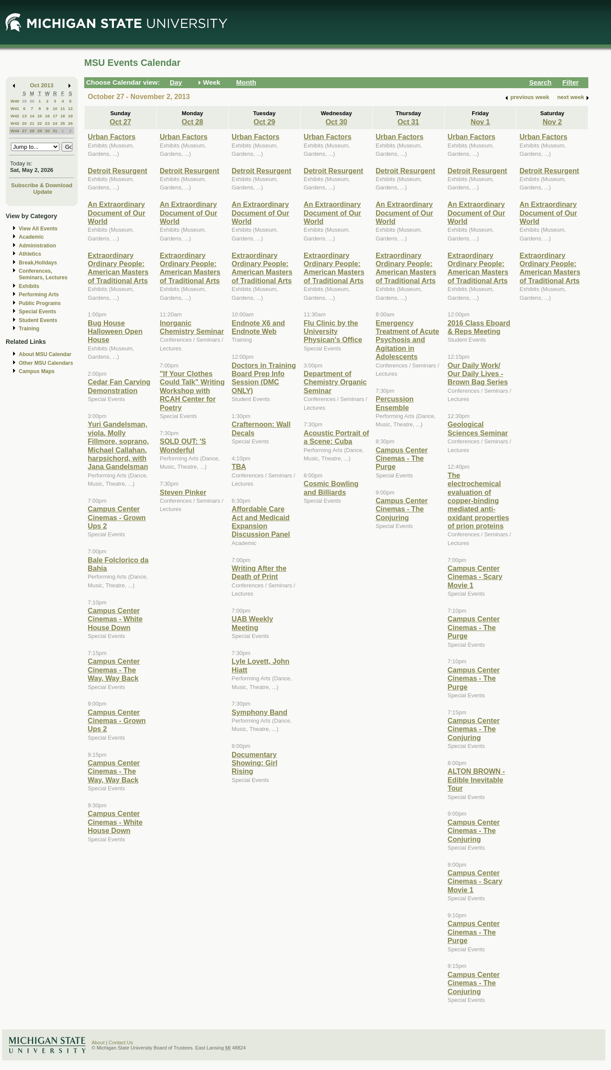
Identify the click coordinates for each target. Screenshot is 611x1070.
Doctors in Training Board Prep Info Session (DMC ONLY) (264, 377)
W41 (14, 108)
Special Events (37, 312)
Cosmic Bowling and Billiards (331, 488)
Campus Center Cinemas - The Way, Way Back (114, 669)
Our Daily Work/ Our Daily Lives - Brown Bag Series (478, 373)
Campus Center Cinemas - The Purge (402, 458)
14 (32, 115)
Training (29, 329)
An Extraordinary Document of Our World (116, 212)
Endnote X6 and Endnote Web (258, 327)
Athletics (30, 254)
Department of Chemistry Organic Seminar (335, 382)
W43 (14, 123)
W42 (14, 115)
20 (24, 123)
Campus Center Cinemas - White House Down (115, 619)
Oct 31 (408, 122)
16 (47, 115)
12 (70, 108)
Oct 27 (120, 122)
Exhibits (29, 286)
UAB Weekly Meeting (252, 623)
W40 (14, 101)
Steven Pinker (183, 492)
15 (39, 115)
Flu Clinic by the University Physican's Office (333, 331)
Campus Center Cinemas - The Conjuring (402, 509)
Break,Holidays (38, 263)
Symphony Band (259, 712)
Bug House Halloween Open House (115, 331)
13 (24, 115)
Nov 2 (552, 122)
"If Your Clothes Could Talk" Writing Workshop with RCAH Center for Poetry (192, 391)
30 (32, 101)
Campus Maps (37, 371)
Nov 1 (480, 122)
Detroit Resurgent (117, 171)
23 (47, 123)
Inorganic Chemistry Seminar (192, 327)
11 (62, 108)
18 (62, 115)
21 (32, 123)
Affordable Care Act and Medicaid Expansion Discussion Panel (261, 521)
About (98, 1042)
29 (24, 101)
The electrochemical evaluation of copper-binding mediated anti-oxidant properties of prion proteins (478, 500)
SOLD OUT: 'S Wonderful (183, 445)
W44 (14, 130)
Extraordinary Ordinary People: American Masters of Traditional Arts (118, 268)
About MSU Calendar (45, 354)
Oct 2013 (42, 85)
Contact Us (121, 1042)
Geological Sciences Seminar (478, 428)
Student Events (38, 320)
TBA (239, 466)
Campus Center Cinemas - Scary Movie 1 (475, 576)
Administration (37, 246)
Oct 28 (192, 122)
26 (70, 123)
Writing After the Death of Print (259, 572)
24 (55, 123)
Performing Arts (39, 295)
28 (32, 130)
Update (42, 192)
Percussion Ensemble (395, 403)
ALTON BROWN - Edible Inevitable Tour (476, 779)
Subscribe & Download (41, 185)
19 (70, 115)
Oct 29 (264, 122)
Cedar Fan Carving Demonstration (119, 386)
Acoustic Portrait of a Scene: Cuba (336, 437)
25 (62, 123)
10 (55, 108)
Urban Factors (112, 137)
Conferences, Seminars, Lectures (43, 274)
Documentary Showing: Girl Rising (255, 763)
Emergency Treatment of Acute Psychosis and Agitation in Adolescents (407, 340)
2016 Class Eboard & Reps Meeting (479, 327)
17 (55, 115)
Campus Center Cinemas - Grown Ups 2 (117, 517)
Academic (31, 237)
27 (24, 130)
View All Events (38, 229)
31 (55, 130)
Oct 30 (336, 122)
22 (39, 123)
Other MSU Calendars (46, 363)
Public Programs (40, 303)
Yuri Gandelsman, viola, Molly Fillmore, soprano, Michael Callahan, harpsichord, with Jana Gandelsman (118, 445)
